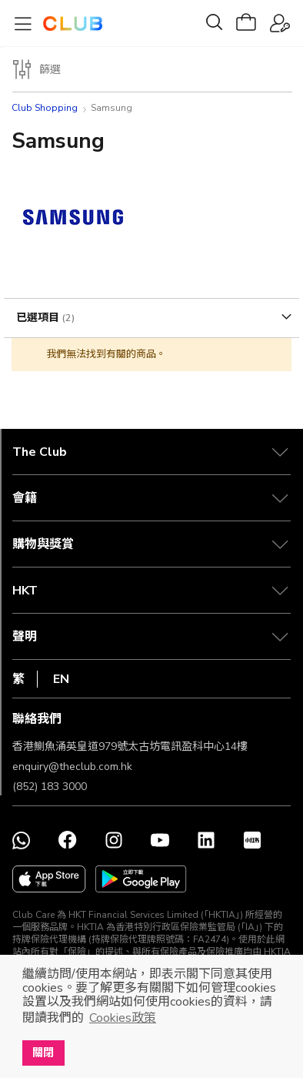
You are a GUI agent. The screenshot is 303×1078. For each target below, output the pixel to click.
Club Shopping (45, 108)
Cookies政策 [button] (122, 1017)
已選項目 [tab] (39, 317)
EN (61, 679)
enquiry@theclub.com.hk (72, 766)
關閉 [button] (43, 1052)
